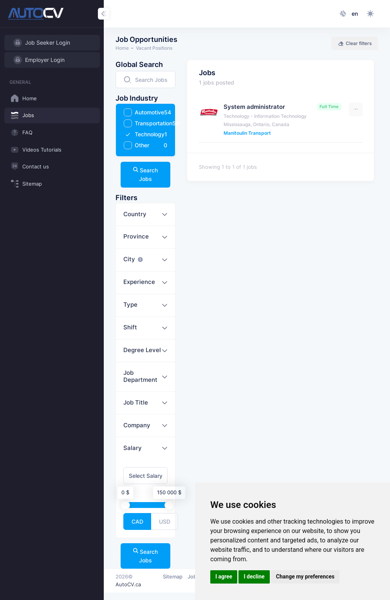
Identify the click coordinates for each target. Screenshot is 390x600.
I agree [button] (223, 576)
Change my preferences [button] (305, 576)
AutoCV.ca (128, 584)
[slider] (125, 505)
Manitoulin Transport (247, 133)
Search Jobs (145, 174)
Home (122, 48)
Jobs (193, 576)
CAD (137, 521)
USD (164, 521)
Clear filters (355, 43)
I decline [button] (254, 576)
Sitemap (172, 576)
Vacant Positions (154, 48)
